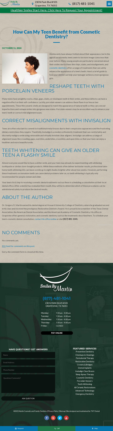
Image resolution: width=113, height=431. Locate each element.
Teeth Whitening (85, 384)
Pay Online (56, 333)
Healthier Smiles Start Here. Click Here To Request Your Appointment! (56, 10)
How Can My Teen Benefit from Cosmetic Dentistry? (56, 34)
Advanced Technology (84, 391)
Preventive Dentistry (85, 351)
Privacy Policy (53, 411)
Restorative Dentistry (84, 361)
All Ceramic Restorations (84, 387)
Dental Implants (85, 368)
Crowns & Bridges (84, 365)
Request (19, 428)
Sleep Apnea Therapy (85, 374)
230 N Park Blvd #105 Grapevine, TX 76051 (46, 4)
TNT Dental (95, 411)
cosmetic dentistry (57, 68)
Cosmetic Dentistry (84, 378)
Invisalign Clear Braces (84, 371)
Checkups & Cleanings (84, 355)
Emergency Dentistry (85, 394)
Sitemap (62, 411)
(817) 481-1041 (81, 4)
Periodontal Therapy (85, 358)
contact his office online (45, 219)
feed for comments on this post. (18, 246)
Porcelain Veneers (85, 381)
